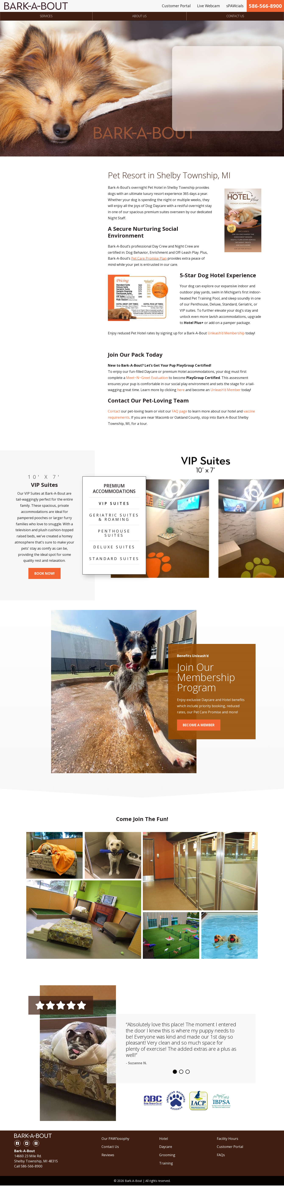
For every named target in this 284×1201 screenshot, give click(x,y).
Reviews (108, 1155)
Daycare (165, 1146)
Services (46, 16)
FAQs (221, 1155)
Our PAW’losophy (115, 1138)
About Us (139, 16)
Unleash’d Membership (226, 333)
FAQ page (179, 411)
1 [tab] (175, 1071)
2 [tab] (181, 1071)
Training (166, 1163)
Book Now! (44, 573)
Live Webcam (208, 5)
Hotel (163, 1138)
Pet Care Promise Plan (149, 258)
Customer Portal (176, 5)
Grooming (167, 1155)
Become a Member (198, 725)
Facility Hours (227, 1138)
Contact (114, 411)
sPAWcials (235, 5)
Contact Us (235, 16)
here (181, 389)
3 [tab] (187, 1071)
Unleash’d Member (225, 389)
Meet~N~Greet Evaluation (147, 377)
